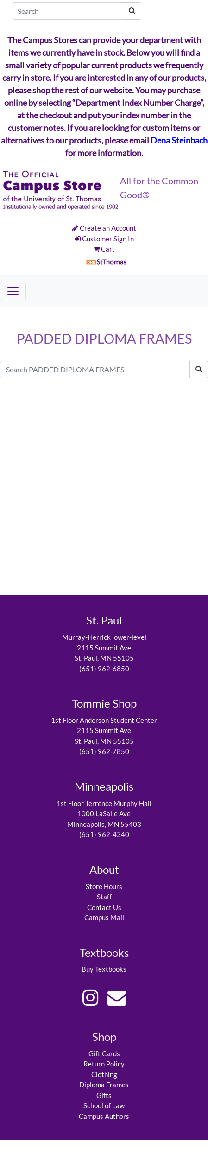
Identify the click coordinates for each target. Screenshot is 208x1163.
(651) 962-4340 (104, 834)
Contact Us (104, 907)
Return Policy (104, 1063)
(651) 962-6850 (104, 668)
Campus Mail (104, 917)
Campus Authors (104, 1116)
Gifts (104, 1095)
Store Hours (104, 886)
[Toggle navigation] (13, 291)
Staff (104, 896)
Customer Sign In (104, 238)
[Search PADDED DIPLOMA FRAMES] (95, 369)
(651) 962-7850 (104, 751)
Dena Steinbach (179, 140)
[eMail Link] (116, 997)
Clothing (104, 1074)
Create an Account (104, 228)
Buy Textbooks (104, 969)
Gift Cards (104, 1053)
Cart (104, 249)
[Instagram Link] (90, 997)
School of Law (104, 1105)
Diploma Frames (104, 1084)
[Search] (67, 11)
